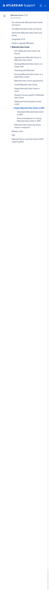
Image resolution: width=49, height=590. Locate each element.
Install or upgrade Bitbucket (23, 43)
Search (41, 6)
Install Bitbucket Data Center (25, 85)
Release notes (17, 131)
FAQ (13, 135)
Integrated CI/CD (18, 39)
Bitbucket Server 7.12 (19, 15)
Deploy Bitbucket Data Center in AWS (29, 108)
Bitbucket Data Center (21, 47)
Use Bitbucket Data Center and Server (27, 29)
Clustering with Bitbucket (24, 70)
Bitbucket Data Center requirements (28, 81)
